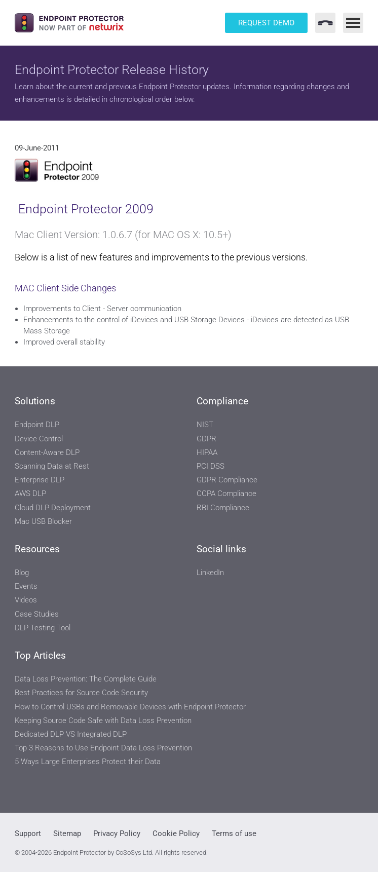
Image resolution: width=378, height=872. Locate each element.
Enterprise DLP (39, 479)
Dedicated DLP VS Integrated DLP (71, 734)
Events (26, 586)
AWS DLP (30, 493)
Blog (22, 572)
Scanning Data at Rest (52, 466)
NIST (205, 424)
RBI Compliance (223, 507)
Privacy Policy (116, 833)
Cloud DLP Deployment (53, 507)
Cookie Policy (176, 833)
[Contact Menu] (325, 23)
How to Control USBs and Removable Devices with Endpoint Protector (130, 706)
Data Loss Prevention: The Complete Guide (86, 679)
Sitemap (67, 833)
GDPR (206, 438)
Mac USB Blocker (43, 521)
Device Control (39, 438)
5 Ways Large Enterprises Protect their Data (88, 761)
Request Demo (266, 22)
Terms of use (234, 833)
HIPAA (207, 452)
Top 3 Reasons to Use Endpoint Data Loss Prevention (103, 747)
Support (28, 833)
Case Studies (37, 614)
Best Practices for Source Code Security (81, 692)
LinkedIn (210, 572)
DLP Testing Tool (42, 627)
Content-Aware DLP (47, 452)
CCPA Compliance (226, 493)
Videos (26, 599)
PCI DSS (210, 466)
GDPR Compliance (227, 479)
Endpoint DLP (37, 424)
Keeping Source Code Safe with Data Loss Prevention (103, 720)
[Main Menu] (353, 23)
